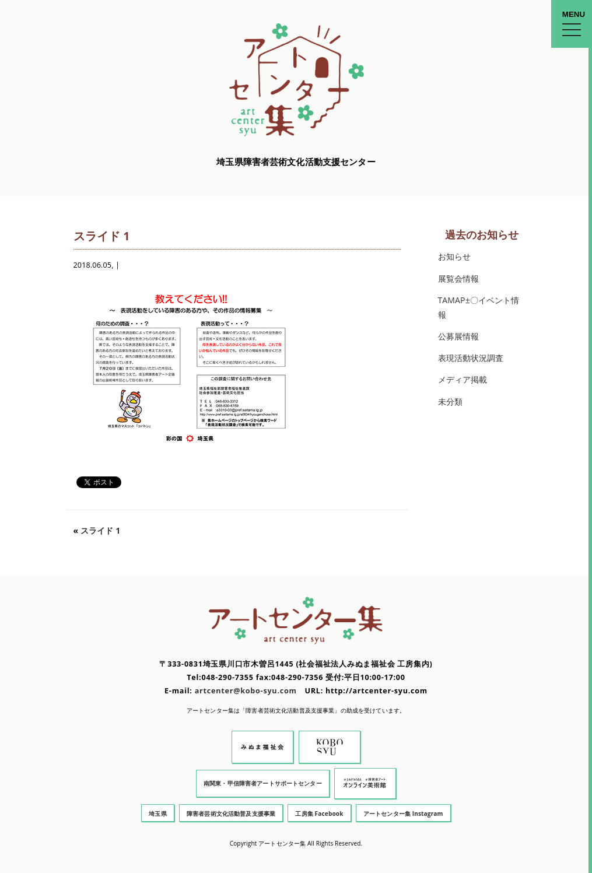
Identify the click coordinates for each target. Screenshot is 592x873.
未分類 (450, 401)
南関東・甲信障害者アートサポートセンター (263, 783)
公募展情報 (458, 336)
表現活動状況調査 (471, 357)
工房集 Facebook (319, 813)
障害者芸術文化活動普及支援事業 (231, 813)
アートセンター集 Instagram (403, 813)
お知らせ (454, 256)
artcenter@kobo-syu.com (246, 691)
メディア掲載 (463, 379)
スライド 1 (100, 530)
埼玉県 (157, 813)
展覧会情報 (458, 278)
